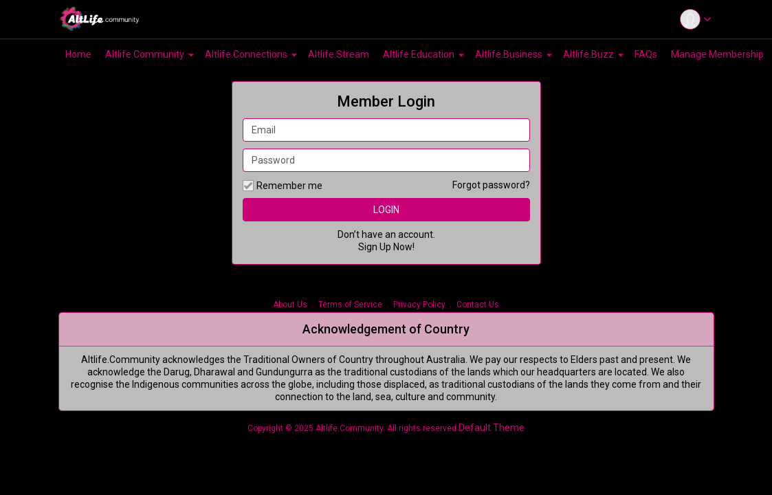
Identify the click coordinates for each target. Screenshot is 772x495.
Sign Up (374, 246)
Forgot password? (491, 184)
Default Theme (492, 427)
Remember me (282, 185)
